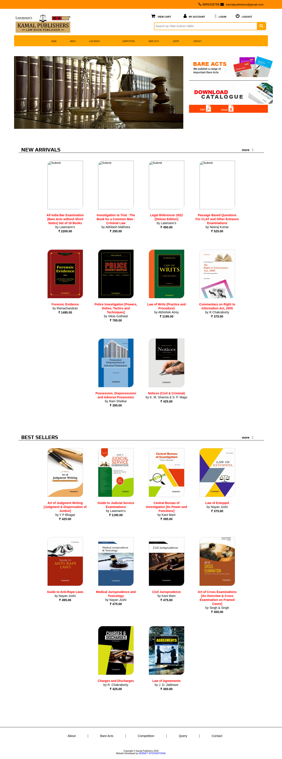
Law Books (94, 41)
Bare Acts (106, 736)
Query (183, 736)
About (72, 736)
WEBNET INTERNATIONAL (152, 753)
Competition (146, 736)
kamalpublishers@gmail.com (241, 4)
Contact (217, 736)
